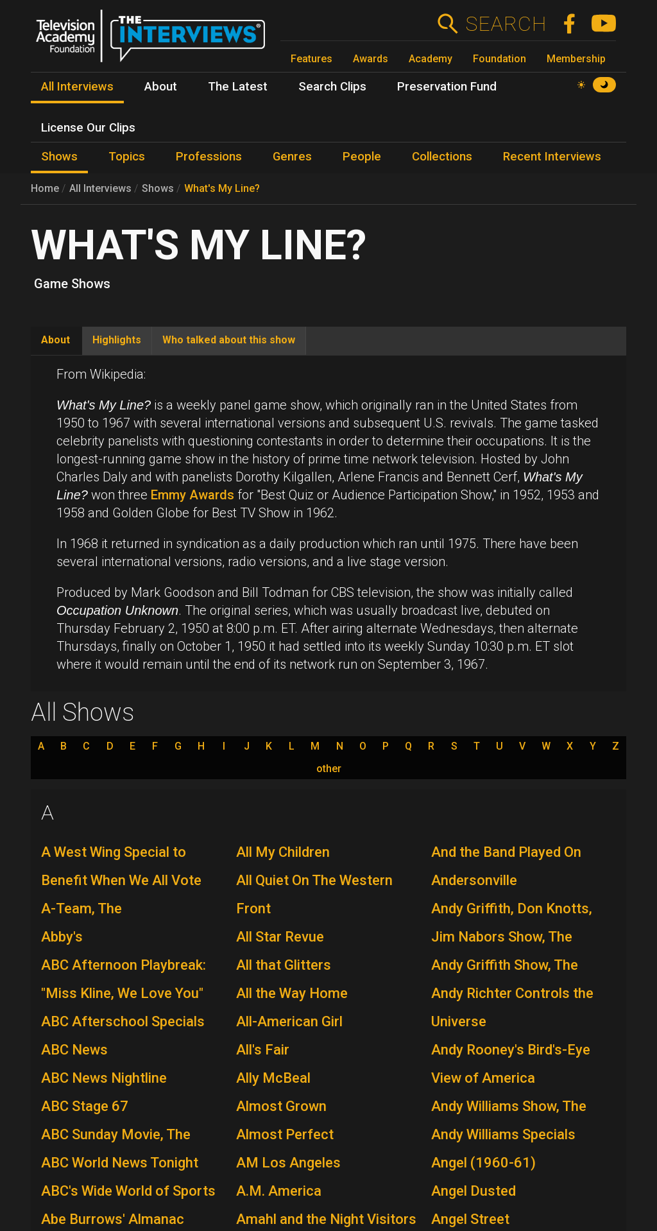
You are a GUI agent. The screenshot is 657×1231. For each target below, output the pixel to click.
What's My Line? (222, 188)
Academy (430, 59)
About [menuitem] (160, 87)
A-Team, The (81, 908)
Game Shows (72, 283)
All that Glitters (283, 965)
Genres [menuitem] (292, 157)
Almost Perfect (285, 1134)
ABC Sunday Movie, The (116, 1134)
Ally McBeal (273, 1078)
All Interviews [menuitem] (77, 87)
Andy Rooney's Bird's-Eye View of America (510, 1064)
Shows (158, 188)
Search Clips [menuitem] (332, 87)
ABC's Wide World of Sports (128, 1191)
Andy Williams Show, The (508, 1106)
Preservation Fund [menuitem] (447, 87)
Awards (370, 59)
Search (506, 24)
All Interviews (100, 188)
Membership (576, 59)
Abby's (62, 937)
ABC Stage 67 (84, 1106)
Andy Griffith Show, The (504, 965)
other (328, 769)
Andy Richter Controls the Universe (512, 1007)
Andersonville (474, 880)
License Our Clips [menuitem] (88, 128)
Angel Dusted (473, 1191)
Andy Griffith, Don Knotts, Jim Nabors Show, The (511, 922)
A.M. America (278, 1191)
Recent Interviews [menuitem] (552, 157)
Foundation (499, 59)
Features (311, 59)
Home (45, 188)
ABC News (74, 1050)
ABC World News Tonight (119, 1163)
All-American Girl (289, 1021)
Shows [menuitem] (59, 157)
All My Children (283, 852)
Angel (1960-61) (483, 1163)
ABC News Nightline (104, 1078)
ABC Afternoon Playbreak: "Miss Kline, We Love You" (123, 979)
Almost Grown (281, 1106)
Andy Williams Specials (503, 1134)
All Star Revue (280, 937)
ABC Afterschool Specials (123, 1021)
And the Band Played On (506, 852)
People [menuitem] (362, 157)
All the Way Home (292, 993)
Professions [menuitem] (209, 157)
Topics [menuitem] (126, 157)
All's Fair (262, 1050)
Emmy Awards (192, 495)
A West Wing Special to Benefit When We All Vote (121, 866)
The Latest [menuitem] (238, 87)
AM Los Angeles (288, 1163)
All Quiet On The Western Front (314, 894)
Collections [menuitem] (442, 157)
